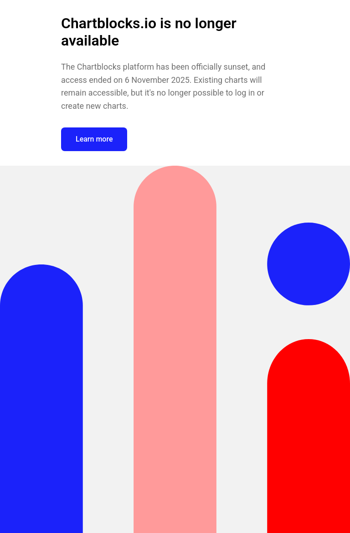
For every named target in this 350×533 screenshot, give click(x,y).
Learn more (94, 139)
